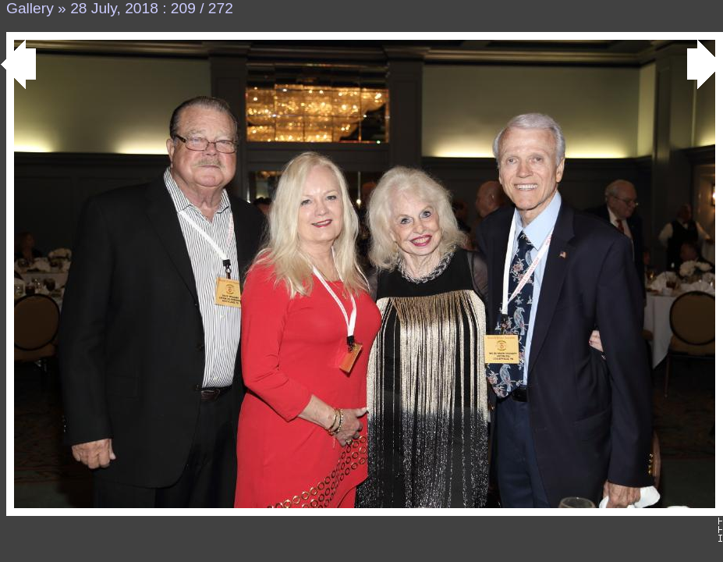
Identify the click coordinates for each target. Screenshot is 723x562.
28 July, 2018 (114, 8)
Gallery (30, 8)
